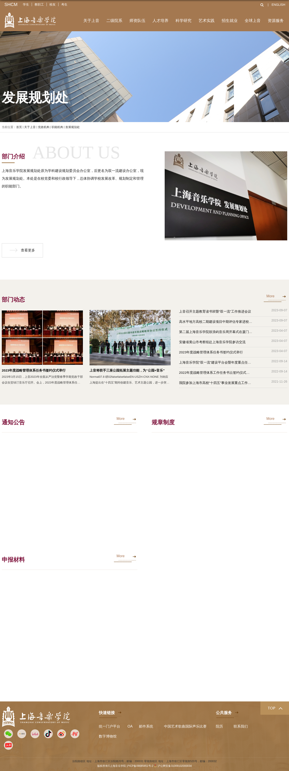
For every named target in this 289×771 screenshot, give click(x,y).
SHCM (11, 4)
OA (130, 726)
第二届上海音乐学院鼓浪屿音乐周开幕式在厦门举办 (217, 332)
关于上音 (91, 20)
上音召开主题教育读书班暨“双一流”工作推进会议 (215, 311)
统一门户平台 (109, 726)
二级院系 (114, 20)
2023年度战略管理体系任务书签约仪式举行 (34, 370)
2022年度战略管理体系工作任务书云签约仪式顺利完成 (219, 372)
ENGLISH (278, 4)
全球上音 (253, 20)
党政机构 (43, 127)
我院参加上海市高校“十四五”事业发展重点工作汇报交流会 (221, 383)
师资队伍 (137, 20)
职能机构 (57, 127)
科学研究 (183, 20)
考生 (64, 4)
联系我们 (241, 726)
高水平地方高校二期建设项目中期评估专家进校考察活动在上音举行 (229, 321)
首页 (19, 127)
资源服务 (276, 20)
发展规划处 (72, 127)
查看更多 (28, 250)
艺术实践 (207, 20)
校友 (52, 4)
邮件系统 (146, 726)
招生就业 (230, 20)
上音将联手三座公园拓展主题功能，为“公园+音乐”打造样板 (134, 370)
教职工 (39, 4)
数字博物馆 (108, 736)
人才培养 (160, 20)
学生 (26, 4)
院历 (219, 726)
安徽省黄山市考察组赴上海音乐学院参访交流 (212, 342)
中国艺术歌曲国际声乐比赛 (185, 726)
